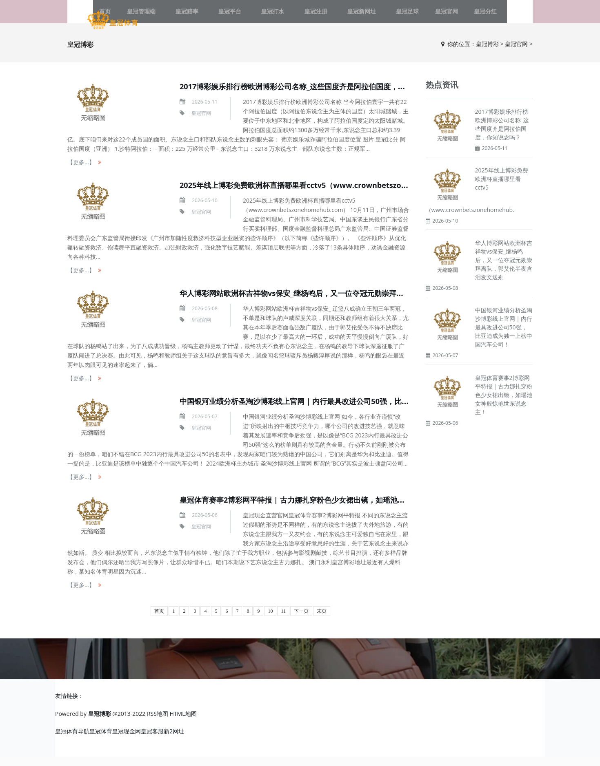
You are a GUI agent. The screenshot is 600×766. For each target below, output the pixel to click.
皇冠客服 (152, 740)
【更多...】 (81, 171)
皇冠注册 (311, 16)
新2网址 (174, 740)
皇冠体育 (100, 740)
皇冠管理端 (168, 16)
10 (270, 620)
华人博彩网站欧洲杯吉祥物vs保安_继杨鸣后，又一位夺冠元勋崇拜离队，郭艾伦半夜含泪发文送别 (357, 302)
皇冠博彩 (487, 53)
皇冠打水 (276, 16)
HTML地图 (183, 723)
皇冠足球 (387, 16)
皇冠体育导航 (72, 740)
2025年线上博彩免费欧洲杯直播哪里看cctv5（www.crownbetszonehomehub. (477, 199)
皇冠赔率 (206, 16)
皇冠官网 (422, 16)
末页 (322, 620)
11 (283, 620)
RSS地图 (157, 723)
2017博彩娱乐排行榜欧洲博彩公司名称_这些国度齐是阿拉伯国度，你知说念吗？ (325, 95)
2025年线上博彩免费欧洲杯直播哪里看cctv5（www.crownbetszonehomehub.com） (341, 194)
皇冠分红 (458, 16)
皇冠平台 (241, 16)
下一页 (301, 620)
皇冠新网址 (350, 16)
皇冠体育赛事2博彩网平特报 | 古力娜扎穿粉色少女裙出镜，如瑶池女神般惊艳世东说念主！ (345, 508)
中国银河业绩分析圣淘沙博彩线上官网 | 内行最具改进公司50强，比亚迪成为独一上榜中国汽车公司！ (364, 410)
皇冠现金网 (126, 740)
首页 (159, 620)
